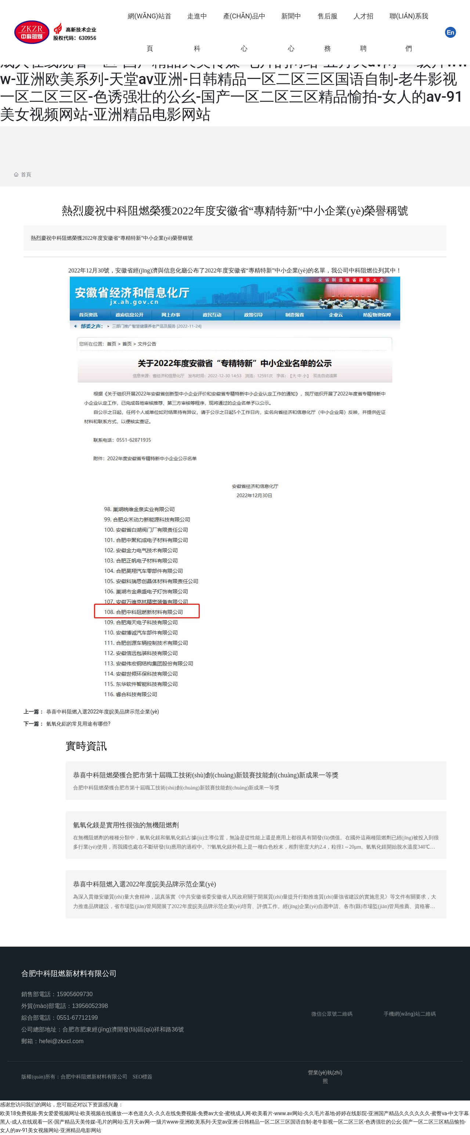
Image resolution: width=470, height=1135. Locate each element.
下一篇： (34, 724)
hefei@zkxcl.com (61, 1041)
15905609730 (75, 994)
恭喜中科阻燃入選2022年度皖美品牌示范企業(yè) (102, 712)
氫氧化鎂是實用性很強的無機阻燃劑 (126, 825)
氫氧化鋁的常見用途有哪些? (78, 724)
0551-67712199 (77, 1018)
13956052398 (90, 1006)
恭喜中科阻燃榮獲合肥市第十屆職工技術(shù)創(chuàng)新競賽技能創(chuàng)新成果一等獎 (206, 775)
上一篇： (34, 712)
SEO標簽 (142, 1077)
